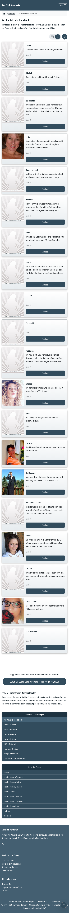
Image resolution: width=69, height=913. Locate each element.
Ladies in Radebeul (10, 729)
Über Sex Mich (7, 884)
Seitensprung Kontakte (10, 867)
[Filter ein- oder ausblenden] (64, 37)
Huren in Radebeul (10, 724)
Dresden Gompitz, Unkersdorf (14, 801)
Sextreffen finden (8, 860)
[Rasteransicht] (52, 36)
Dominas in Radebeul (11, 749)
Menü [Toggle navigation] (63, 5)
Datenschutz (42, 901)
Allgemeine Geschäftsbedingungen (21, 901)
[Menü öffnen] (64, 905)
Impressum (56, 901)
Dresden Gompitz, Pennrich (13, 787)
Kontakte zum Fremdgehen (11, 863)
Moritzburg (7, 816)
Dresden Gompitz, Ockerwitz (13, 777)
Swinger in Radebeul (11, 753)
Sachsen (11, 13)
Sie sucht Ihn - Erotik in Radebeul (15, 758)
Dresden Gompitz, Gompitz (13, 796)
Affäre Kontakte (7, 870)
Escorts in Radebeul (10, 734)
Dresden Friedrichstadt (12, 806)
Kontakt (5, 890)
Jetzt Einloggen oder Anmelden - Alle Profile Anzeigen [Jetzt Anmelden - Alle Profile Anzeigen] (34, 681)
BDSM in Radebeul (10, 744)
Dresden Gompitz (9, 791)
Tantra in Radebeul (10, 739)
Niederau (7, 811)
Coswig (6, 772)
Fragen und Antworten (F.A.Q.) (12, 887)
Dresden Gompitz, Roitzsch (13, 782)
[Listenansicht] (57, 36)
